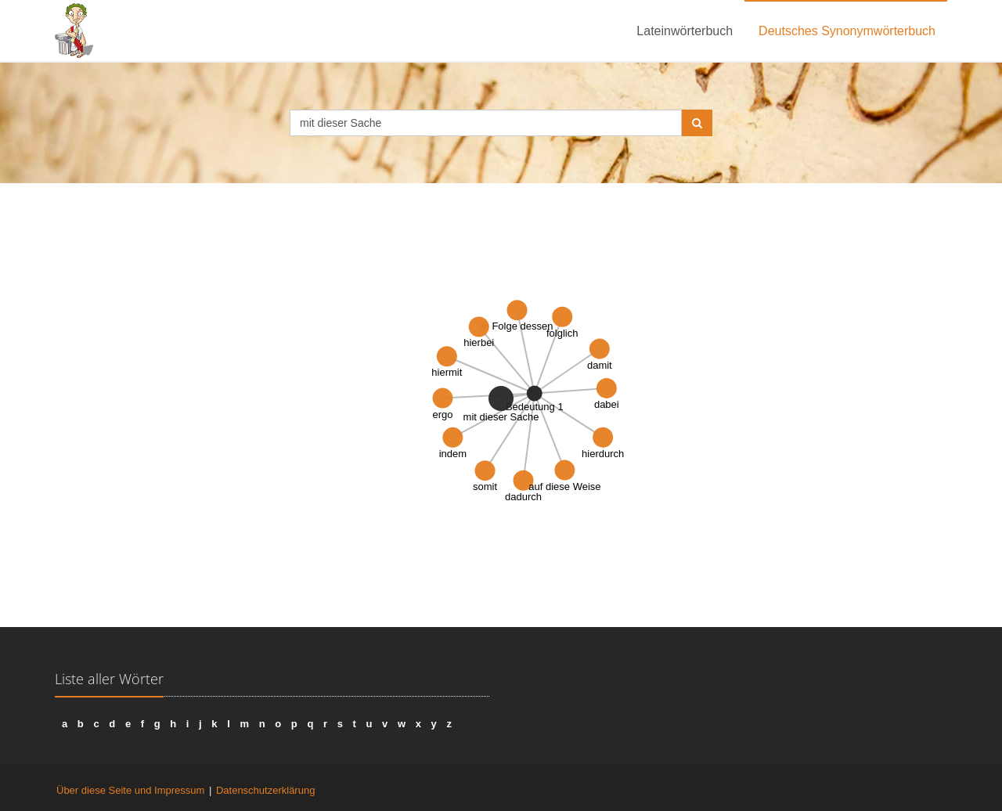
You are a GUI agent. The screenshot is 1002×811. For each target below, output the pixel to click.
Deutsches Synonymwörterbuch (847, 31)
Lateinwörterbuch (684, 31)
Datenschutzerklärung (265, 790)
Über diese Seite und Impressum (130, 790)
